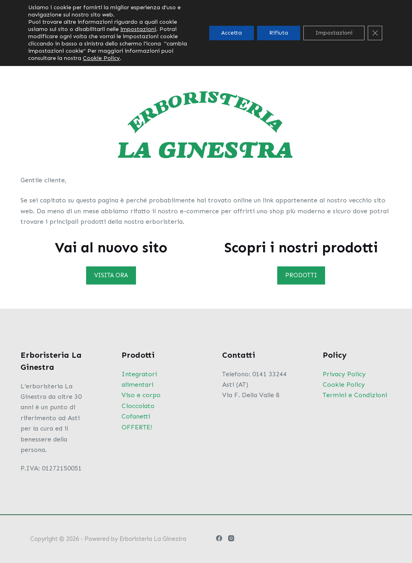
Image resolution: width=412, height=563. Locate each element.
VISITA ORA (111, 275)
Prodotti (209, 38)
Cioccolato (138, 406)
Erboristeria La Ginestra (152, 538)
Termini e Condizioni (355, 395)
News (253, 38)
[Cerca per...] (356, 8)
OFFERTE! (137, 427)
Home (110, 38)
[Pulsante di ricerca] (385, 8)
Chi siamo (154, 38)
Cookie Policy (344, 384)
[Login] (365, 38)
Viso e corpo (141, 395)
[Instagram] (347, 38)
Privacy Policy (344, 374)
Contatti (296, 38)
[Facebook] (331, 38)
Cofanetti (136, 416)
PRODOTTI (301, 275)
